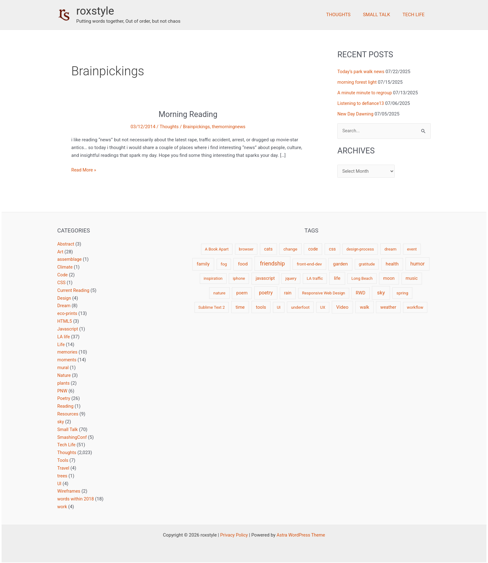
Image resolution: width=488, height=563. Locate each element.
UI (59, 483)
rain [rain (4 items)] (288, 292)
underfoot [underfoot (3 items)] (300, 307)
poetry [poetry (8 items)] (266, 293)
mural (63, 367)
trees (62, 475)
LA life (63, 336)
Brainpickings (196, 126)
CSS (61, 282)
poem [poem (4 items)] (241, 292)
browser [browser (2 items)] (246, 249)
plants (63, 382)
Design (64, 298)
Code (62, 275)
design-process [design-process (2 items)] (360, 249)
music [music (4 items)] (412, 278)
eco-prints (67, 313)
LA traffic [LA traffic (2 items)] (315, 278)
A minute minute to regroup (365, 93)
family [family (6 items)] (203, 264)
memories (67, 351)
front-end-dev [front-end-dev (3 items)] (309, 263)
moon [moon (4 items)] (389, 278)
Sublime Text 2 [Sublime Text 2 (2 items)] (211, 307)
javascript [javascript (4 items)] (265, 278)
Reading (65, 406)
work (62, 506)
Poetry (64, 398)
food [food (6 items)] (243, 264)
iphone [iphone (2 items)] (239, 278)
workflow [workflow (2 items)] (415, 307)
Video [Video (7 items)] (342, 307)
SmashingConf (72, 436)
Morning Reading (187, 114)
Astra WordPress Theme (301, 534)
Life (61, 344)
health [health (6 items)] (392, 264)
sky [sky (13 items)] (381, 292)
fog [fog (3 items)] (224, 263)
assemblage (69, 259)
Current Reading (74, 290)
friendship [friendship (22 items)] (272, 263)
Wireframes (69, 490)
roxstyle (95, 11)
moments (67, 359)
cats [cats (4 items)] (268, 248)
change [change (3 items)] (291, 248)
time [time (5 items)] (240, 307)
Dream (64, 305)
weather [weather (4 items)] (388, 307)
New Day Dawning (356, 113)
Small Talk (381, 14)
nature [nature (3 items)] (220, 292)
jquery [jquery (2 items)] (290, 278)
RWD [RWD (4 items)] (360, 292)
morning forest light (357, 82)
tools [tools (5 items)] (261, 307)
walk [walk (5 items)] (364, 307)
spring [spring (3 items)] (402, 292)
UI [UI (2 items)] (278, 307)
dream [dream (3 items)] (390, 248)
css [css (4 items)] (332, 248)
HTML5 (65, 321)
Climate (65, 267)
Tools (63, 459)
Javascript (68, 328)
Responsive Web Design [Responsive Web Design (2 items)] (323, 293)
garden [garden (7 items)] (340, 264)
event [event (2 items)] (412, 249)
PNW (62, 390)
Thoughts (346, 14)
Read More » (84, 170)
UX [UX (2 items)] (322, 307)
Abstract (66, 244)
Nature (64, 375)
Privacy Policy (233, 534)
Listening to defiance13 (361, 103)
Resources (68, 413)
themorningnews (229, 126)
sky (60, 421)
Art (60, 252)
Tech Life (415, 14)
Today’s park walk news (361, 71)
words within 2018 (76, 498)
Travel (63, 467)
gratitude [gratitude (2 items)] (367, 264)
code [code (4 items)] (313, 248)
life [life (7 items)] (337, 278)
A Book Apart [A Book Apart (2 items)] (216, 249)
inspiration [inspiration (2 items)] (213, 278)
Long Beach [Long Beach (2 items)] (362, 278)
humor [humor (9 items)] (417, 264)
